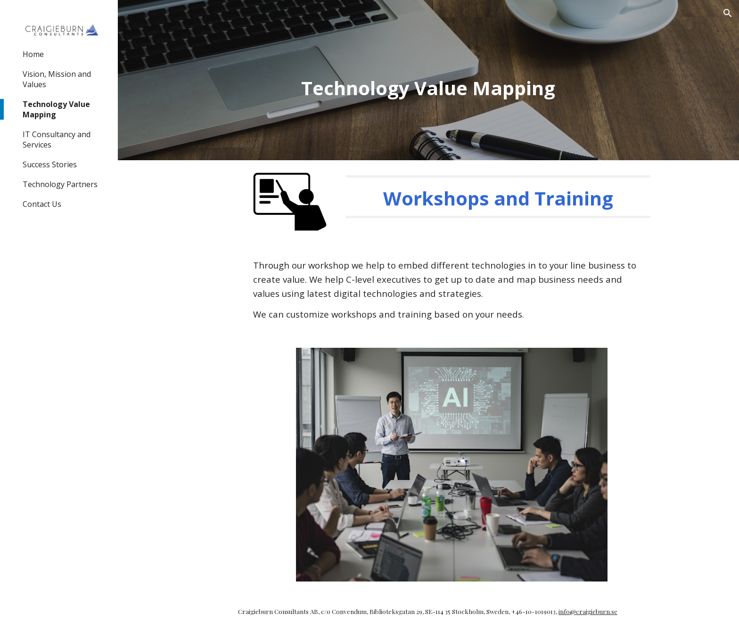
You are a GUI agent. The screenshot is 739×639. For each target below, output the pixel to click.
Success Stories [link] (50, 164)
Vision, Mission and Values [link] (57, 79)
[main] (428, 80)
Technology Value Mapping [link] (56, 109)
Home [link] (33, 54)
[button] (727, 13)
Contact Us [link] (42, 204)
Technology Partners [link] (60, 184)
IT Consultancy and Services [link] (56, 139)
